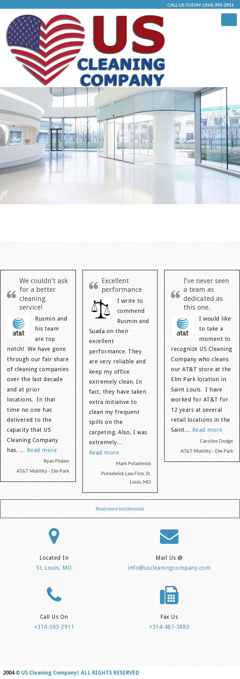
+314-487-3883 (169, 626)
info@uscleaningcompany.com (169, 567)
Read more (42, 450)
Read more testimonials (120, 508)
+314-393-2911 (54, 626)
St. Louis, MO (54, 567)
